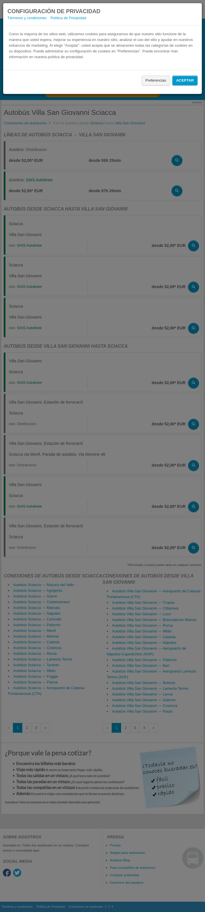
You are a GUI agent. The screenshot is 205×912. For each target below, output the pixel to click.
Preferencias (155, 80)
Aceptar (185, 80)
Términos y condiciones (27, 18)
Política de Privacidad (68, 18)
